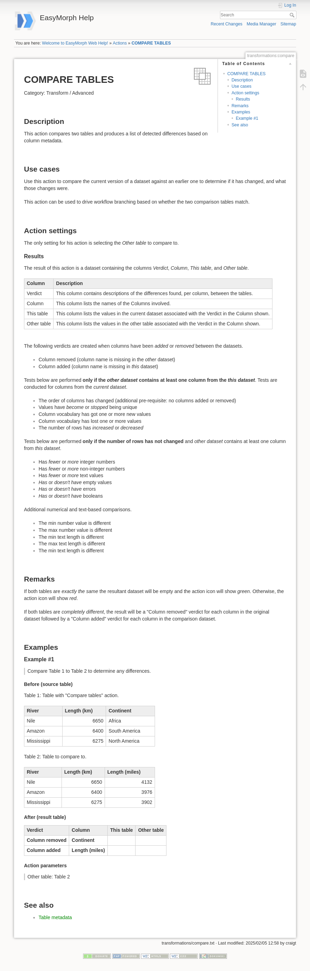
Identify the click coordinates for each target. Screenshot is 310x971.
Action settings (245, 92)
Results (243, 99)
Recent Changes (226, 24)
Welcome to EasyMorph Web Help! (75, 43)
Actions (120, 43)
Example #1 (247, 118)
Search (292, 15)
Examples (240, 112)
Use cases (241, 86)
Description (242, 80)
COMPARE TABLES (151, 43)
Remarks (239, 105)
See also (239, 125)
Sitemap (288, 24)
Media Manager (261, 24)
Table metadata (55, 917)
